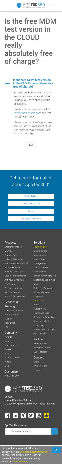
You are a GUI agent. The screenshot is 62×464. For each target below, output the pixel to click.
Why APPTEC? (12, 375)
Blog (7, 365)
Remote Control (12, 292)
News (7, 341)
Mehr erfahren (21, 461)
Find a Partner (40, 343)
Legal (36, 361)
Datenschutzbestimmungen (34, 451)
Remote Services (13, 314)
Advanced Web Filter (15, 271)
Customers (12, 371)
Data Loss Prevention (44, 288)
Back (31, 145)
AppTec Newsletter (16, 425)
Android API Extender (15, 296)
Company (11, 332)
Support (8, 318)
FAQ (7, 327)
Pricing (8, 353)
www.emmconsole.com (27, 113)
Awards (8, 337)
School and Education (44, 317)
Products (10, 242)
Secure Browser (12, 267)
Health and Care (41, 313)
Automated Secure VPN (16, 263)
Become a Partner (42, 347)
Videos (8, 361)
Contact (39, 357)
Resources (10, 322)
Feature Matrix (12, 357)
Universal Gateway (14, 259)
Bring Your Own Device (45, 275)
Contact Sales (31, 196)
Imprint (37, 370)
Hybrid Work (40, 308)
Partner (38, 339)
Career (8, 349)
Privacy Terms (40, 365)
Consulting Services (14, 310)
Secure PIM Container (15, 275)
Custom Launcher (13, 288)
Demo (31, 211)
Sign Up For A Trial (31, 203)
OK (56, 450)
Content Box (11, 255)
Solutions (40, 242)
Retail (36, 304)
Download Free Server (31, 218)
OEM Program (40, 351)
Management (11, 345)
